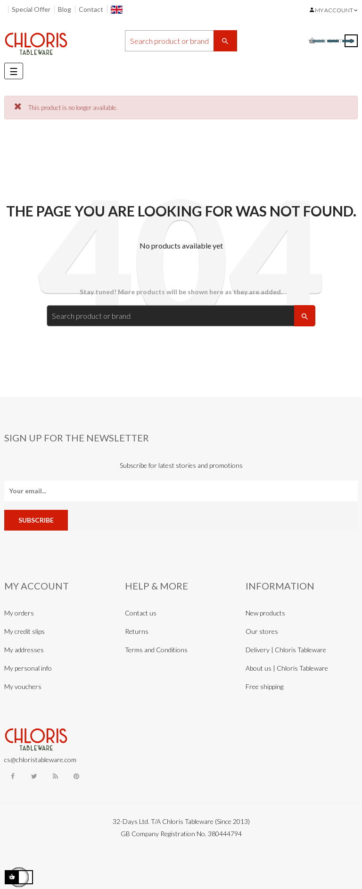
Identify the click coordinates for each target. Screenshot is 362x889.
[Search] (181, 40)
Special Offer (31, 9)
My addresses (24, 650)
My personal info (28, 668)
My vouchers (22, 686)
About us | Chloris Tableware (287, 668)
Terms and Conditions (156, 650)
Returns (136, 631)
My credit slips (24, 631)
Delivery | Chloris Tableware (286, 650)
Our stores (262, 631)
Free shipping (264, 686)
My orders (19, 613)
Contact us (140, 613)
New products (265, 613)
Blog (64, 9)
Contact (91, 9)
